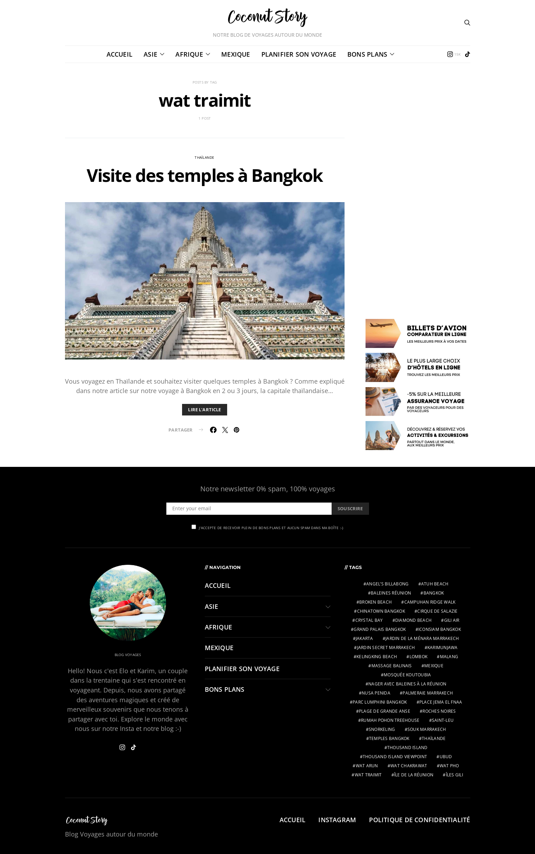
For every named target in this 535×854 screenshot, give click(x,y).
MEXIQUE (235, 54)
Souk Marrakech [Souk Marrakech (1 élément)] (426, 729)
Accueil (120, 54)
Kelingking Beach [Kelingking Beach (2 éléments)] (376, 657)
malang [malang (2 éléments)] (449, 657)
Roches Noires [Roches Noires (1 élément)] (439, 711)
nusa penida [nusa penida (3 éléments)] (376, 693)
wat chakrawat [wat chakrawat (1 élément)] (408, 766)
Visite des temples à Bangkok (204, 175)
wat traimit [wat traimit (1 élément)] (368, 775)
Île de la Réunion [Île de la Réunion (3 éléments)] (413, 775)
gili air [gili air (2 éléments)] (452, 620)
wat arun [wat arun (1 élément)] (367, 766)
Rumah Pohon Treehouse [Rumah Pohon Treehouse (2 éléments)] (390, 720)
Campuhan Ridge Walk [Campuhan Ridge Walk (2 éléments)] (430, 602)
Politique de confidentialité (419, 820)
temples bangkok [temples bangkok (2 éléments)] (389, 738)
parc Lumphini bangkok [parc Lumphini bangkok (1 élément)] (380, 702)
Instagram (337, 820)
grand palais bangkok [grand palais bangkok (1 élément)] (380, 629)
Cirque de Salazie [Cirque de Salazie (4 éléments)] (437, 611)
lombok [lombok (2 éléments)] (419, 657)
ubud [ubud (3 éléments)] (446, 757)
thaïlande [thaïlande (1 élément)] (434, 738)
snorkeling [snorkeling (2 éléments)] (382, 729)
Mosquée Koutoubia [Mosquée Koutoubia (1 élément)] (407, 675)
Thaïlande (204, 157)
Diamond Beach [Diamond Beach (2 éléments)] (413, 620)
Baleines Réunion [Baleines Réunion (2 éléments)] (391, 593)
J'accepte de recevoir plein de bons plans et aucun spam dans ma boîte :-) (267, 527)
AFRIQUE (189, 54)
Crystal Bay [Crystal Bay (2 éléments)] (369, 620)
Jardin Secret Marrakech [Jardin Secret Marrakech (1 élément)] (386, 647)
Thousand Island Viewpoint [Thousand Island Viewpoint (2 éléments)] (395, 757)
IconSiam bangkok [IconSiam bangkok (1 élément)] (439, 629)
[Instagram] (454, 54)
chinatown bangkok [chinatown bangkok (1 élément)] (381, 611)
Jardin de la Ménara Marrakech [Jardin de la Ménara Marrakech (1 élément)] (422, 638)
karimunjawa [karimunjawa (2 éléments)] (442, 647)
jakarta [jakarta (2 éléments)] (364, 638)
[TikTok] (467, 54)
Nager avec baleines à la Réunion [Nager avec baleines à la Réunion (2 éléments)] (407, 684)
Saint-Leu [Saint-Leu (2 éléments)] (443, 720)
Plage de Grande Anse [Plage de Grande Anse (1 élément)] (384, 711)
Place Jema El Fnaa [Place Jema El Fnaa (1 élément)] (440, 702)
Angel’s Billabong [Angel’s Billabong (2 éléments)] (387, 584)
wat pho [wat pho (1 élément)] (449, 766)
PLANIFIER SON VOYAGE (298, 54)
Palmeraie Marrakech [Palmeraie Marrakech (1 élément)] (428, 693)
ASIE (150, 54)
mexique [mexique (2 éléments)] (433, 666)
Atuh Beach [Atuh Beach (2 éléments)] (435, 584)
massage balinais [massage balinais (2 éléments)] (391, 666)
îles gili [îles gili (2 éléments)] (454, 775)
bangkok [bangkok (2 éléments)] (434, 593)
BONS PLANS (367, 54)
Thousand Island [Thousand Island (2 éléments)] (407, 747)
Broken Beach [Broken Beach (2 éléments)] (375, 602)
